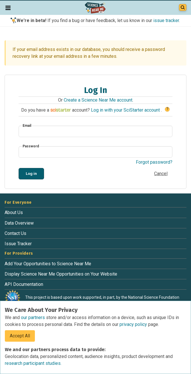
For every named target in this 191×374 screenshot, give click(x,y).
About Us (14, 212)
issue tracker (166, 20)
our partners (33, 317)
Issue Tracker (18, 243)
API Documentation (24, 284)
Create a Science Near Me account (98, 100)
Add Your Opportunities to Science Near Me (48, 263)
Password (31, 146)
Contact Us (15, 233)
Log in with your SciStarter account (126, 110)
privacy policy (134, 324)
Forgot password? (154, 162)
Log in (31, 173)
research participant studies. (33, 363)
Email (27, 126)
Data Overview (19, 223)
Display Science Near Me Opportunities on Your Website (61, 274)
